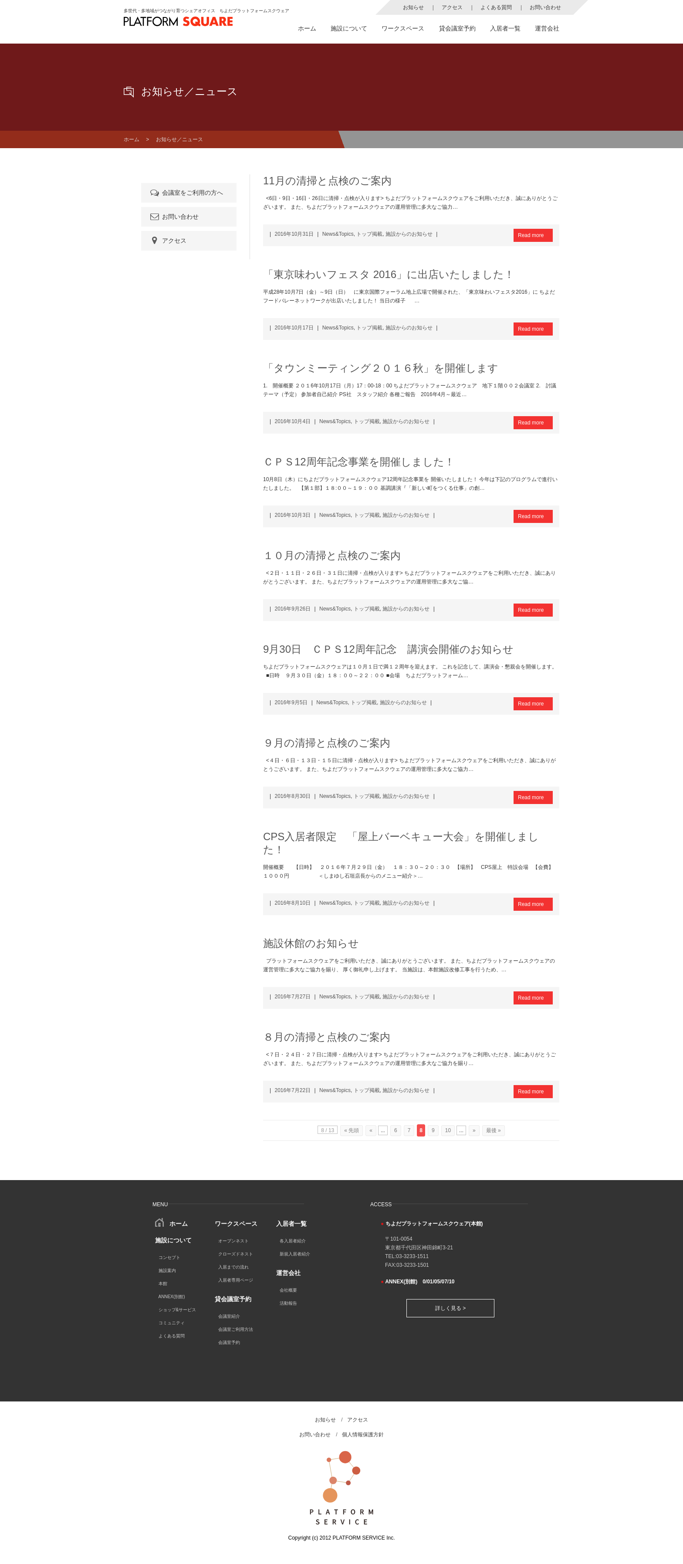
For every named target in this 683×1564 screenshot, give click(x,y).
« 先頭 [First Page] (351, 1130)
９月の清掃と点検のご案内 (326, 743)
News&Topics (338, 234)
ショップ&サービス (177, 1309)
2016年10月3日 (292, 515)
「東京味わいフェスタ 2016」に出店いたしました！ (388, 274)
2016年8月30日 (292, 796)
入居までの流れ (233, 1267)
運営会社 (547, 28)
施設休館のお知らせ (311, 943)
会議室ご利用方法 (235, 1329)
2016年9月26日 (292, 609)
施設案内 (167, 1270)
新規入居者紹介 (295, 1254)
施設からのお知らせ (409, 234)
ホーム (307, 28)
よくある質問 (496, 7)
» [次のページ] (474, 1130)
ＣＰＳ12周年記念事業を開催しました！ (359, 462)
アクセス (452, 7)
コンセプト (169, 1257)
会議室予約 (229, 1342)
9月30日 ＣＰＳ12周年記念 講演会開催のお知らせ (388, 649)
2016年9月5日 (291, 702)
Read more (531, 235)
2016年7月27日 (292, 997)
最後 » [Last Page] (493, 1130)
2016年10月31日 (293, 234)
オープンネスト (233, 1240)
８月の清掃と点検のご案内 (326, 1037)
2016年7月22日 (292, 1090)
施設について (349, 28)
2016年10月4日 (292, 421)
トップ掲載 (369, 234)
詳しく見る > (450, 1308)
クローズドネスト (235, 1254)
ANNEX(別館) (172, 1296)
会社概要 (288, 1290)
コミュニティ (172, 1322)
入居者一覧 (505, 28)
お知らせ (413, 7)
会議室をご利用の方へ (186, 192)
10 (448, 1130)
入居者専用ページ (235, 1280)
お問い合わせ (545, 7)
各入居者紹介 (293, 1240)
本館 (163, 1283)
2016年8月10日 (292, 903)
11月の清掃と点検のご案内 (327, 181)
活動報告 (288, 1303)
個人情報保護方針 (363, 1435)
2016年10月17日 (293, 328)
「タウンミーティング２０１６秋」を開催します (380, 368)
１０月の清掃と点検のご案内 (332, 555)
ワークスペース (403, 28)
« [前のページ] (370, 1130)
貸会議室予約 (457, 28)
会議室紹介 (229, 1316)
